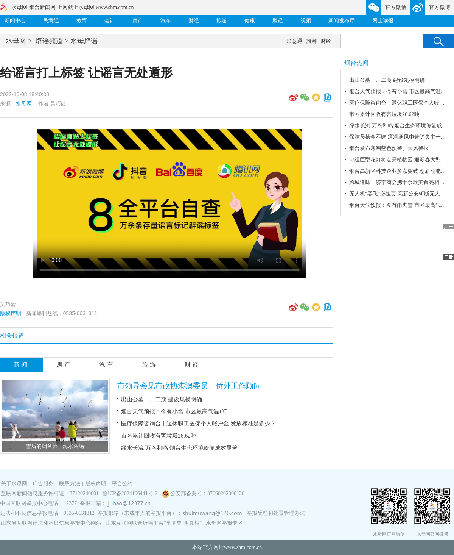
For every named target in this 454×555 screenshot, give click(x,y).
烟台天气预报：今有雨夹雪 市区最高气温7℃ (401, 205)
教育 (81, 20)
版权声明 (10, 313)
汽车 (165, 20)
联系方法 (69, 483)
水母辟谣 (84, 41)
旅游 (221, 20)
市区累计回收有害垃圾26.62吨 (158, 436)
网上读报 (382, 20)
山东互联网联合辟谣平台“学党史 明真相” (154, 523)
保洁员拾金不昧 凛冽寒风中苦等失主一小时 (400, 137)
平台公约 (122, 483)
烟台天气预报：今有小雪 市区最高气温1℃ (174, 411)
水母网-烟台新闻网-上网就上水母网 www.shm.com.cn (72, 7)
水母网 (16, 41)
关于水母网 (15, 483)
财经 (193, 20)
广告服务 (43, 483)
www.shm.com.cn (243, 547)
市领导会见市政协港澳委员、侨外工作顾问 (189, 385)
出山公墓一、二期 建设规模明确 (161, 399)
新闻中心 (15, 20)
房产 (137, 20)
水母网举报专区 (224, 523)
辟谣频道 (49, 41)
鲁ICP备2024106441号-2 (131, 493)
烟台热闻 (356, 62)
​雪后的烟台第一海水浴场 (55, 446)
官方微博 (439, 7)
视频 (305, 20)
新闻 (22, 364)
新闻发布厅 (341, 20)
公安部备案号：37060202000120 (207, 493)
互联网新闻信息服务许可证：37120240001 (50, 493)
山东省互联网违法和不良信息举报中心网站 (51, 523)
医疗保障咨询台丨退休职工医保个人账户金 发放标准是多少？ (198, 424)
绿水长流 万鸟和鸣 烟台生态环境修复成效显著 (179, 448)
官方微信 (395, 7)
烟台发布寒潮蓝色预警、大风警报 (389, 148)
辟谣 (277, 20)
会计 (109, 20)
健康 (249, 20)
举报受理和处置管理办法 (276, 513)
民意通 (51, 20)
